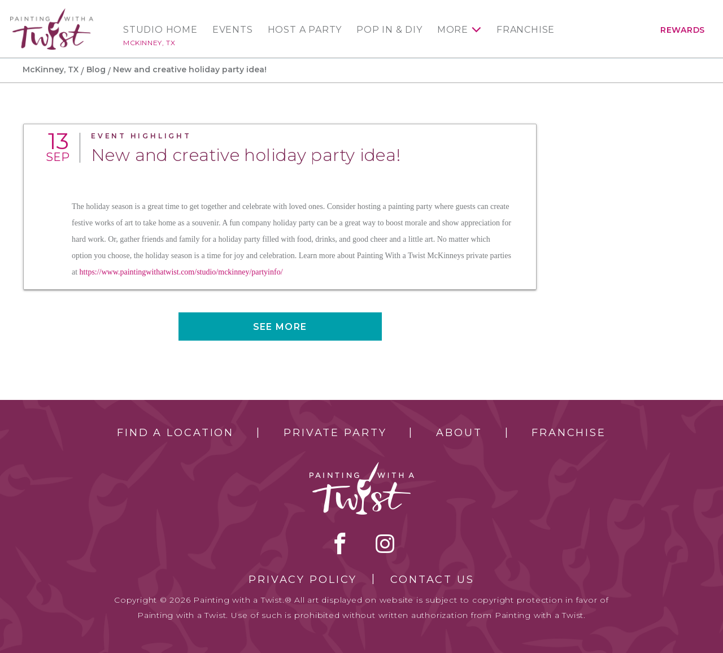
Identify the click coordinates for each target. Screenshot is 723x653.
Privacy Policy (303, 579)
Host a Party (305, 30)
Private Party (335, 432)
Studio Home (160, 30)
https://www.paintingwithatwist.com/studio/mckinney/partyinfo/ (181, 272)
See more (280, 326)
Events (232, 30)
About (459, 432)
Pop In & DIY (389, 30)
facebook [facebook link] (340, 543)
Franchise (525, 30)
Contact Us (432, 579)
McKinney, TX (149, 42)
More (452, 30)
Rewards (682, 30)
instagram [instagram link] (385, 543)
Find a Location (175, 432)
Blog (96, 69)
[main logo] (51, 13)
